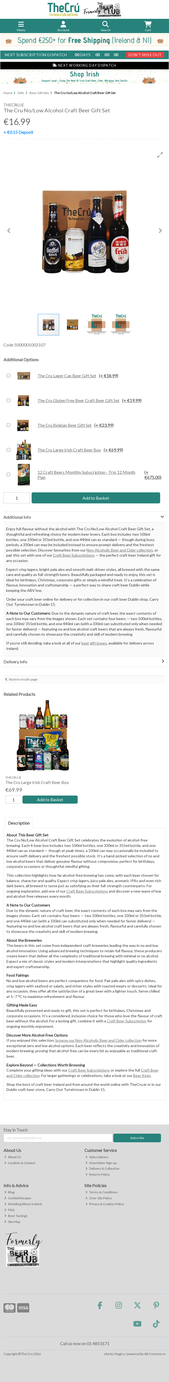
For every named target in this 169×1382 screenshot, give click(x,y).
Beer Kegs (142, 1075)
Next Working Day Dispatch (84, 65)
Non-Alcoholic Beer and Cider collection (120, 550)
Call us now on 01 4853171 (84, 1343)
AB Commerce (155, 1354)
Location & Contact (19, 1163)
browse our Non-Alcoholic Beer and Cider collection (98, 1040)
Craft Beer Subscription (127, 1021)
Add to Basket (95, 497)
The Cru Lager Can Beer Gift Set (65, 376)
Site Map (12, 1222)
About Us (12, 1157)
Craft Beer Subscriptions (74, 555)
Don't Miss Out (145, 54)
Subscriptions (96, 1157)
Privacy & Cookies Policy (104, 1204)
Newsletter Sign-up (101, 1163)
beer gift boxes (94, 643)
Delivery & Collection (102, 1169)
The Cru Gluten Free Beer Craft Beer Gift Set (77, 400)
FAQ (9, 1210)
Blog (9, 1192)
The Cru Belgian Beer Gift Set (63, 425)
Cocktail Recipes (17, 1198)
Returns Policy (97, 1175)
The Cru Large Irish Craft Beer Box (68, 450)
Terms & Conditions (101, 1192)
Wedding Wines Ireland (23, 1204)
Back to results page (23, 679)
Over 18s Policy (98, 1198)
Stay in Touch (15, 1129)
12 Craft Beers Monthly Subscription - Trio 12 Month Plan (89, 475)
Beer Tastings (16, 1216)
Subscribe (137, 1138)
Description (19, 823)
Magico (119, 1354)
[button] (160, 155)
